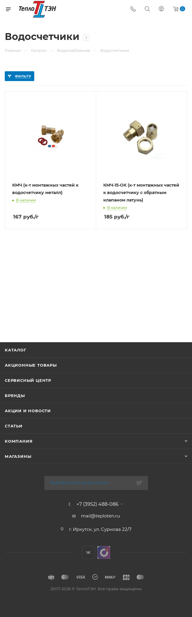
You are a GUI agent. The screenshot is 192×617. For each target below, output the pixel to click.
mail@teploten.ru (100, 516)
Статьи (14, 426)
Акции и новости (28, 410)
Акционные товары (31, 365)
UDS (103, 552)
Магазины (18, 456)
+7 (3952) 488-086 (97, 504)
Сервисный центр (28, 380)
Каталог (15, 350)
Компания (18, 441)
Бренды (15, 395)
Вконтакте (88, 552)
